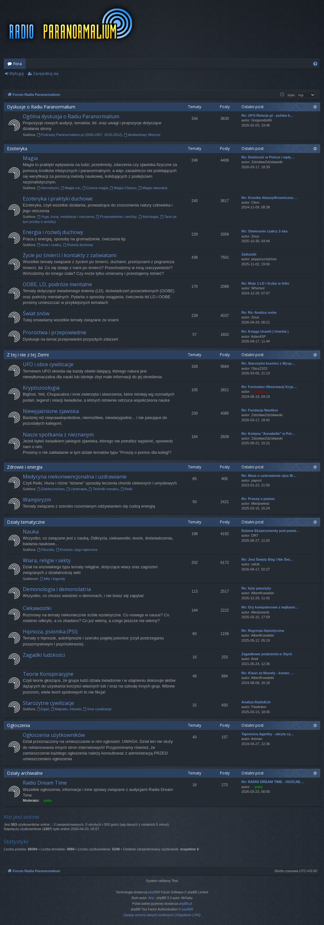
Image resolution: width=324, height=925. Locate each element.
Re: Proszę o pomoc (258, 499)
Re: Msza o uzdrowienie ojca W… (268, 476)
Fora (17, 63)
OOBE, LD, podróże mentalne (57, 284)
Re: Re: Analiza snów (259, 312)
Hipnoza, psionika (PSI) (50, 631)
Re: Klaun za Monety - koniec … (267, 673)
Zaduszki (248, 254)
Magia (30, 158)
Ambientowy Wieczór (142, 135)
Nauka (31, 531)
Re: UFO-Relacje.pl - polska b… (267, 115)
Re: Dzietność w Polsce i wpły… (268, 157)
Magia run (70, 188)
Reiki (126, 489)
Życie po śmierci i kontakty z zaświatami (69, 255)
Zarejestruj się (46, 73)
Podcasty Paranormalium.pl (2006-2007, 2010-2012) (79, 135)
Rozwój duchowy (78, 245)
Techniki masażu (104, 489)
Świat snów (36, 313)
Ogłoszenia (18, 725)
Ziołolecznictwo (51, 489)
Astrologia (148, 217)
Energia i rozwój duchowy (53, 232)
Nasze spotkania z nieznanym (58, 434)
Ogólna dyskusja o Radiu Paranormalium (71, 116)
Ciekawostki (37, 608)
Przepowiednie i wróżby (116, 217)
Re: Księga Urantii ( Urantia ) (265, 331)
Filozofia (45, 550)
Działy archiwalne (25, 773)
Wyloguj (16, 73)
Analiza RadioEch (256, 702)
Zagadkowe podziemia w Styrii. (267, 654)
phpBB (153, 892)
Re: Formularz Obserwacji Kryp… (269, 387)
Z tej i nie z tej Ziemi (28, 355)
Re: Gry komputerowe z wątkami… (269, 607)
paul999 (187, 909)
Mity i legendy (52, 579)
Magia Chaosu (123, 188)
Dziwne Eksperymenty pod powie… (270, 531)
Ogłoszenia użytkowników (54, 734)
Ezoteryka (17, 148)
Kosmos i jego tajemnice (77, 550)
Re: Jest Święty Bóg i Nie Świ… (267, 559)
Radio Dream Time (45, 782)
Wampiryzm (37, 499)
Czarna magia (95, 188)
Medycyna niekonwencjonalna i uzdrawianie (75, 476)
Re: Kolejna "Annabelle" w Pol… (268, 433)
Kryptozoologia (41, 387)
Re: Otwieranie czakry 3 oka (264, 231)
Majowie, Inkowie (66, 709)
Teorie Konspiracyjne (48, 673)
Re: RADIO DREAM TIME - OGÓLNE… (272, 782)
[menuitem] (315, 64)
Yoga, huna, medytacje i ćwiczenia (65, 217)
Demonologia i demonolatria (57, 589)
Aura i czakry (49, 245)
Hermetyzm (48, 188)
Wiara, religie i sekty (47, 560)
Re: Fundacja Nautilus (259, 410)
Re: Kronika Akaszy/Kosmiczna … (269, 198)
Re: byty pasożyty (256, 588)
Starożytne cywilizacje (48, 703)
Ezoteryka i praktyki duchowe (57, 198)
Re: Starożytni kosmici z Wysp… (268, 363)
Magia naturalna (152, 188)
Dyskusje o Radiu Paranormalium (41, 107)
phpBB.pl (185, 903)
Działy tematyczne (26, 522)
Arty (151, 898)
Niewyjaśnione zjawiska (51, 411)
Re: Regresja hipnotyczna (262, 630)
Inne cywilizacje (97, 709)
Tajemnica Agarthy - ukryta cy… (267, 734)
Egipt (43, 709)
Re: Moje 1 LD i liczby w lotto (265, 283)
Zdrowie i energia (24, 467)
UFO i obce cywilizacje (48, 364)
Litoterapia (76, 489)
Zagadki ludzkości (44, 654)
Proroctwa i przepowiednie (54, 332)
